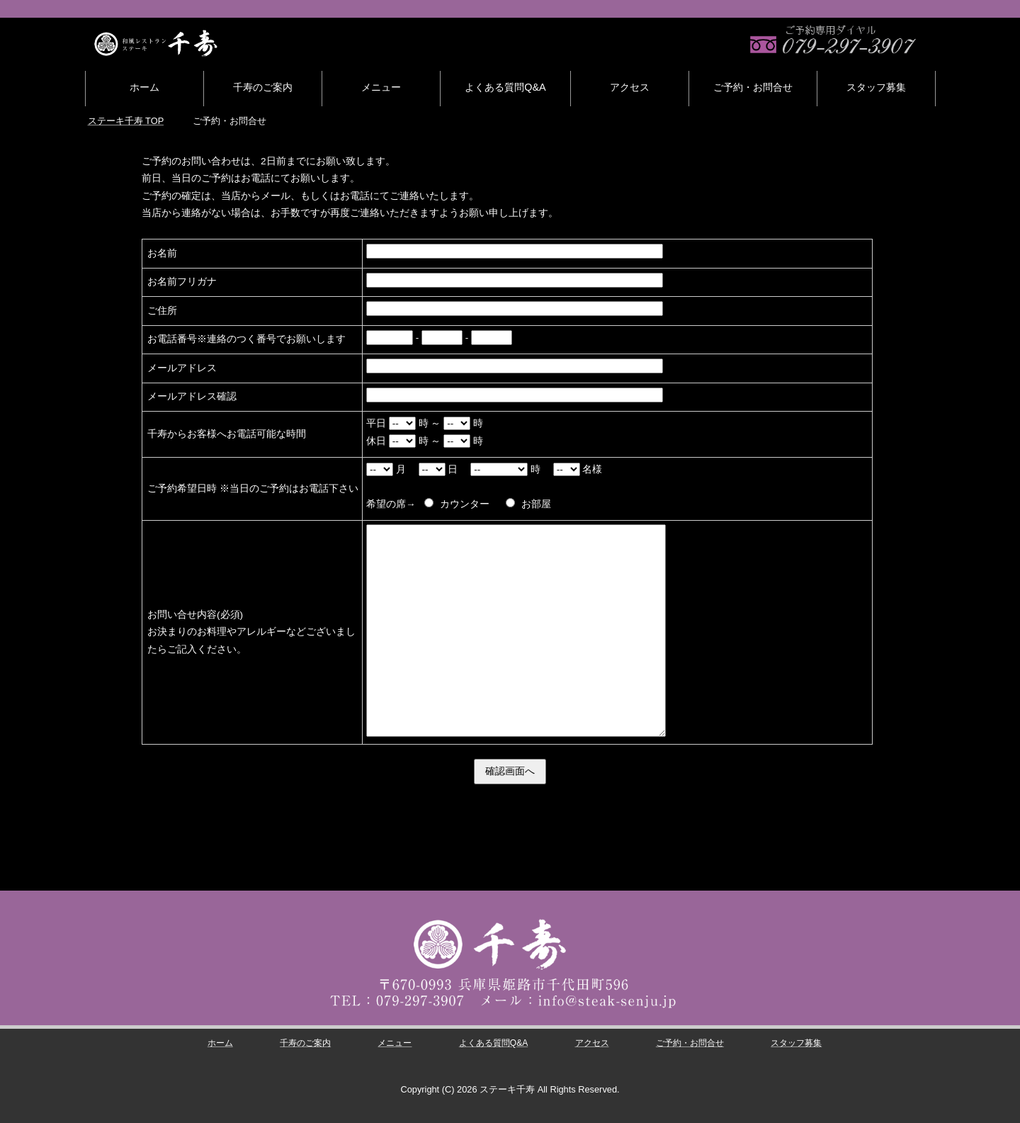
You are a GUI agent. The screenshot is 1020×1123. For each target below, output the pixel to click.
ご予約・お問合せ (753, 87)
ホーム (144, 87)
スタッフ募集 (876, 87)
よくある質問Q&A (505, 87)
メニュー (381, 87)
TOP (126, 120)
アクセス (630, 87)
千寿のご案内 (263, 87)
